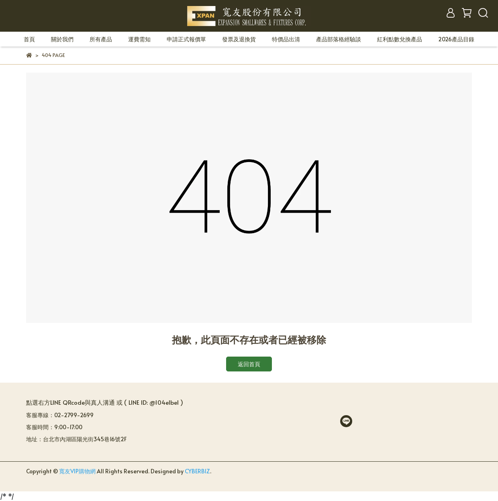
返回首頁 (249, 364)
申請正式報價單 (186, 39)
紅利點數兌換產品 (399, 39)
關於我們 (62, 39)
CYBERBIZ (197, 471)
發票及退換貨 (239, 39)
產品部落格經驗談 (338, 39)
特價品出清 (286, 39)
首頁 (29, 39)
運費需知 (139, 39)
